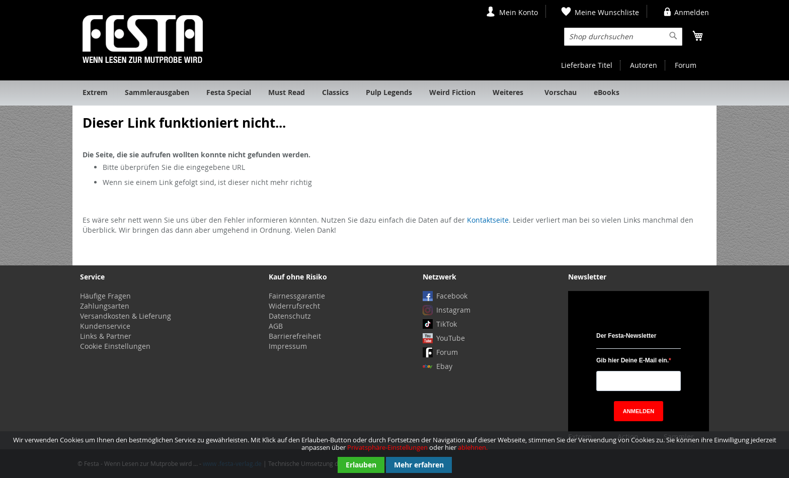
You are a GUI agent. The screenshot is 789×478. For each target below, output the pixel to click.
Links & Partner (105, 336)
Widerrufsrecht (294, 306)
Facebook (451, 296)
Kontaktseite (488, 220)
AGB (276, 326)
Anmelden (691, 12)
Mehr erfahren (419, 464)
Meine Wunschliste (607, 12)
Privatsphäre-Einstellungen (387, 447)
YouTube (450, 338)
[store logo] (143, 39)
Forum (685, 65)
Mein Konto (518, 12)
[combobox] (623, 37)
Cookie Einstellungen (115, 346)
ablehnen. (473, 447)
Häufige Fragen (105, 296)
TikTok (446, 324)
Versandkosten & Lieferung (125, 316)
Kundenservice (105, 326)
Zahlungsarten (104, 306)
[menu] (394, 93)
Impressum (288, 346)
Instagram (453, 310)
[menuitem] (95, 93)
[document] (394, 454)
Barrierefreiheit (295, 336)
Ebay (444, 366)
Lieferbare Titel (586, 65)
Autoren (643, 65)
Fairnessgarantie (297, 296)
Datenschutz (290, 316)
